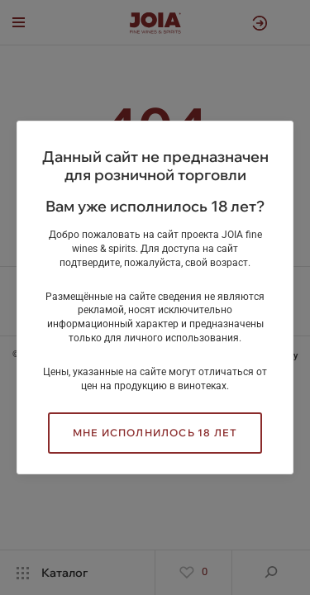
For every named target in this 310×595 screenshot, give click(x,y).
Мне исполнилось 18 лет (155, 432)
